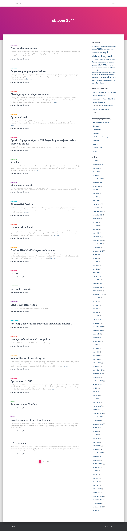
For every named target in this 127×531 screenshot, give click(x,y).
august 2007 (96, 467)
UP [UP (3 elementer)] (101, 80)
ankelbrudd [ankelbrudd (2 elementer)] (112, 46)
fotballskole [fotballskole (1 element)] (100, 62)
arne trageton (97, 99)
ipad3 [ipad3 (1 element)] (93, 65)
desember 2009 (98, 370)
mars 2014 (96, 200)
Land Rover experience (24, 304)
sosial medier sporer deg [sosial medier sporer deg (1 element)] (108, 74)
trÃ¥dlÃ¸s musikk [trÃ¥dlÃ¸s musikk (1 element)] (96, 80)
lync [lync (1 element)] (93, 67)
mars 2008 (96, 442)
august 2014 (96, 186)
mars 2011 (96, 316)
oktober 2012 (97, 247)
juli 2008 (95, 431)
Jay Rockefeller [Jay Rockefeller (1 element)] (110, 65)
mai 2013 (96, 226)
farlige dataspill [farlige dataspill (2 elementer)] (100, 60)
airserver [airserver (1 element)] (106, 46)
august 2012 (96, 254)
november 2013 (98, 215)
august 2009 (96, 384)
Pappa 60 (96, 140)
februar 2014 (97, 204)
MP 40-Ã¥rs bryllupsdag (100, 137)
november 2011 (98, 287)
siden (26, 59)
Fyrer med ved (19, 117)
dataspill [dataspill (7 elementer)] (103, 52)
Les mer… (33, 56)
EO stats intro (97, 129)
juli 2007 (95, 471)
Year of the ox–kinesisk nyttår (28, 358)
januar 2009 (96, 409)
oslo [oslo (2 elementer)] (111, 67)
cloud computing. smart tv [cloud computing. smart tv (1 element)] (108, 49)
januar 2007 (96, 492)
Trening (13, 417)
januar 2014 (96, 208)
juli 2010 (95, 345)
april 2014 (96, 197)
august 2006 (96, 510)
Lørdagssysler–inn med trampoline (30, 339)
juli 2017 (95, 161)
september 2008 (98, 424)
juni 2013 (96, 222)
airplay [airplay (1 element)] (102, 46)
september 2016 (98, 164)
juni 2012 (96, 262)
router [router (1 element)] (107, 70)
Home (113, 3)
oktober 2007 (97, 460)
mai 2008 (96, 438)
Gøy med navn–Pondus (24, 404)
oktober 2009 (97, 377)
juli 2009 (95, 388)
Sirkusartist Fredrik (22, 204)
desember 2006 (98, 496)
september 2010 (98, 337)
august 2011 (96, 298)
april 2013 (96, 229)
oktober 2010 (97, 334)
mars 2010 (96, 359)
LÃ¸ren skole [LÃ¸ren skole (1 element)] (97, 67)
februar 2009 (97, 406)
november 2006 (98, 500)
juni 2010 (96, 348)
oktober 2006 (97, 503)
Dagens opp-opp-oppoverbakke (28, 71)
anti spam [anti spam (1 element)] (94, 49)
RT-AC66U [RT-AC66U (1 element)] (111, 70)
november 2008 (98, 417)
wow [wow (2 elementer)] (102, 83)
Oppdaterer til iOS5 (21, 381)
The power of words (22, 185)
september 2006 (98, 507)
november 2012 (98, 244)
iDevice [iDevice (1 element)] (104, 62)
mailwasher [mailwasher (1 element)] (103, 67)
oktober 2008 (97, 420)
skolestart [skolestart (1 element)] (112, 72)
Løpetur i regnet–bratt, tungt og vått (31, 420)
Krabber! (15, 162)
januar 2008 (96, 449)
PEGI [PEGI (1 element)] (114, 67)
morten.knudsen (98, 92)
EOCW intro (96, 133)
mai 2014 (96, 193)
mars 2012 (96, 272)
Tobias (95, 151)
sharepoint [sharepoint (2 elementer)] (106, 72)
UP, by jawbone (19, 443)
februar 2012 (97, 276)
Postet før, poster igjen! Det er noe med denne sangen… (41, 323)
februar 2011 (97, 319)
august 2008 (96, 427)
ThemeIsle (114, 527)
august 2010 (96, 341)
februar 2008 (97, 445)
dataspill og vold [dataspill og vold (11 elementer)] (102, 56)
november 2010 (98, 330)
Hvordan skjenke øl (22, 227)
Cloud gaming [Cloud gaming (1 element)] (95, 52)
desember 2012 (98, 240)
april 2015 (96, 172)
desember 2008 (98, 413)
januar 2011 (96, 323)
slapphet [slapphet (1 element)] (94, 74)
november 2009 (98, 373)
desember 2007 (98, 453)
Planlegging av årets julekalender (30, 94)
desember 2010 (98, 327)
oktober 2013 (97, 218)
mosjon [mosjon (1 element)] (108, 67)
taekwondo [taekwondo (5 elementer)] (105, 77)
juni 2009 (96, 391)
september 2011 (98, 294)
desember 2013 (98, 211)
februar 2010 (97, 363)
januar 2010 (96, 366)
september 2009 (98, 381)
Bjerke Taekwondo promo (101, 122)
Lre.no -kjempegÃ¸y (22, 289)
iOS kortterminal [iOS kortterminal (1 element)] (110, 62)
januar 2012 (96, 280)
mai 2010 (96, 352)
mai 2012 (96, 265)
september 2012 (98, 251)
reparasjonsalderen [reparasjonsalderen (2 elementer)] (98, 70)
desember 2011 (98, 283)
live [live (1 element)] (114, 65)
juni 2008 (96, 435)
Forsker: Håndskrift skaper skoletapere (33, 250)
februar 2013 (97, 236)
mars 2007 (96, 485)
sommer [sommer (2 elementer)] (99, 74)
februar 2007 (97, 489)
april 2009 (96, 399)
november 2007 (98, 456)
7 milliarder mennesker (24, 48)
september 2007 (98, 463)
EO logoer (96, 126)
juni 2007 (96, 474)
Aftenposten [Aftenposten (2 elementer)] (96, 46)
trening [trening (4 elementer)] (113, 77)
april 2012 (96, 269)
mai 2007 (96, 478)
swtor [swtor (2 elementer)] (98, 77)
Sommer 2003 (97, 148)
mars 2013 (96, 233)
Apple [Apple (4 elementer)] (99, 49)
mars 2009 (96, 402)
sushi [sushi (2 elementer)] (94, 77)
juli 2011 (95, 301)
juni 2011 (96, 305)
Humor (13, 401)
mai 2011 (96, 309)
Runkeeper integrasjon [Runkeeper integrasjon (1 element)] (97, 72)
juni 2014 (96, 190)
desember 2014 (98, 179)
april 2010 (96, 355)
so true (14, 273)
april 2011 (96, 312)
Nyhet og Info (15, 45)
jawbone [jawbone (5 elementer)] (102, 65)
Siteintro (95, 144)
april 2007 (96, 482)
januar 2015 (96, 175)
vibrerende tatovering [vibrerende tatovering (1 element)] (107, 80)
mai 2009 (96, 395)
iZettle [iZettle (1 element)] (96, 65)
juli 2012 (95, 258)
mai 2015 (96, 168)
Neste (48, 461)
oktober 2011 (97, 291)
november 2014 (98, 182)
